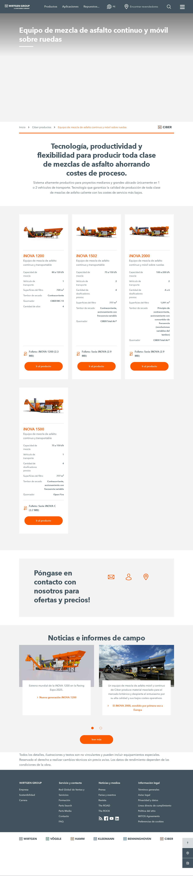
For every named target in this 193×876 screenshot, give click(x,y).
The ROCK (104, 811)
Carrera (23, 800)
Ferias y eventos (107, 795)
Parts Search (65, 806)
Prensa (101, 790)
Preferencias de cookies (151, 822)
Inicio (22, 127)
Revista (102, 800)
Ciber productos (41, 127)
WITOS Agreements (149, 816)
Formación (64, 800)
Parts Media (65, 811)
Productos (50, 6)
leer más (96, 739)
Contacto (64, 816)
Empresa (23, 790)
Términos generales (148, 790)
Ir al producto (43, 366)
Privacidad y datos (148, 800)
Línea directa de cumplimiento (154, 806)
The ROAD (104, 806)
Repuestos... (91, 6)
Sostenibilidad (27, 795)
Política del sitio (147, 811)
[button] (92, 728)
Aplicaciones (70, 6)
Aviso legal (144, 795)
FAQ (61, 822)
